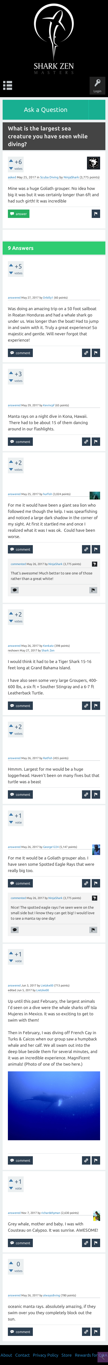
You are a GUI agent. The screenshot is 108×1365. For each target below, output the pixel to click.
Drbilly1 (48, 297)
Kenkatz (48, 645)
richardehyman (50, 1212)
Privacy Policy (45, 1355)
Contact (22, 1355)
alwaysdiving (51, 1295)
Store (66, 1355)
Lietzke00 (47, 985)
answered (14, 297)
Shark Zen (48, 650)
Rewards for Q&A (91, 1355)
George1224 (51, 846)
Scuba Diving (49, 177)
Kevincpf (48, 405)
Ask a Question (46, 109)
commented (18, 564)
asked (12, 177)
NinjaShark (71, 177)
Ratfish (47, 758)
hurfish (47, 494)
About (6, 1355)
